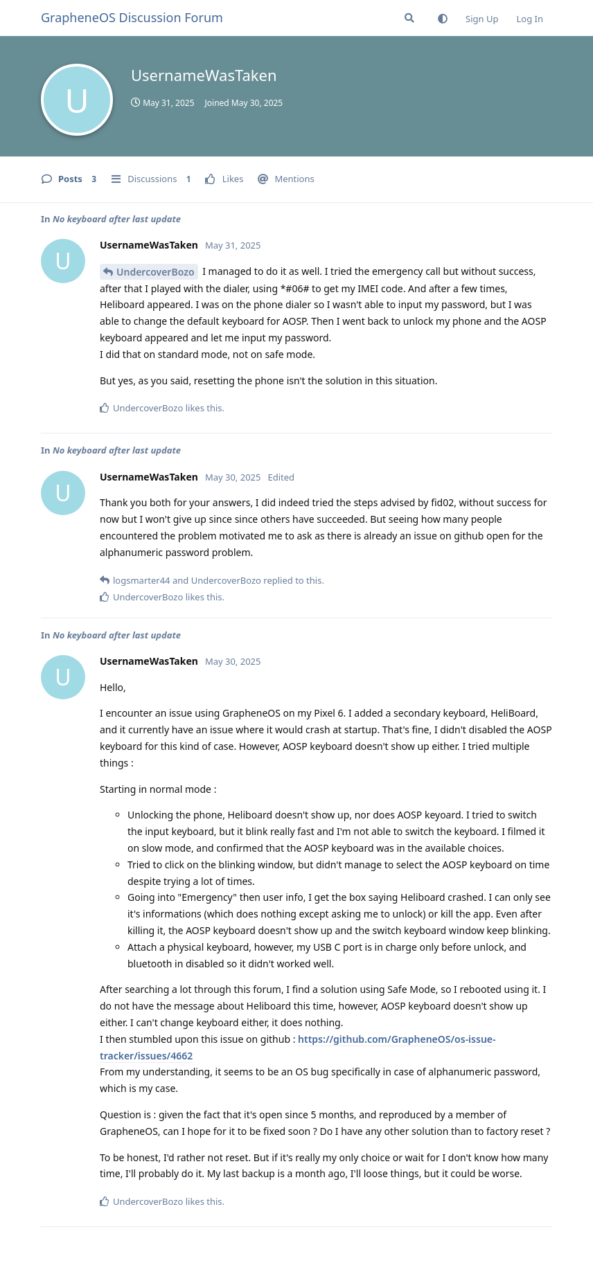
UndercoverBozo (155, 271)
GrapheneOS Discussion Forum (132, 17)
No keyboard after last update (117, 219)
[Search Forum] (409, 18)
